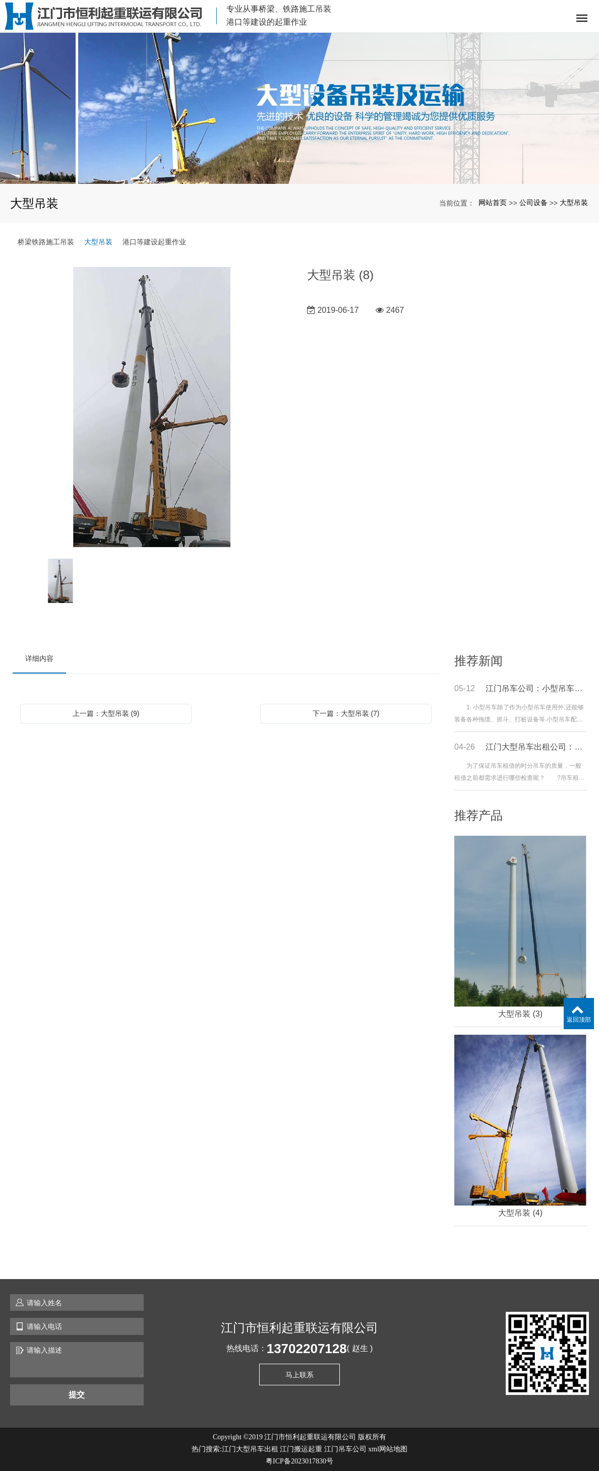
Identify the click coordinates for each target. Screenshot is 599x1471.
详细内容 (39, 658)
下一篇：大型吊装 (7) (346, 713)
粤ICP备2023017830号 (299, 1461)
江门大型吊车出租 (250, 1449)
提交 (77, 1394)
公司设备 (533, 202)
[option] (152, 408)
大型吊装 (574, 202)
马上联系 (299, 1375)
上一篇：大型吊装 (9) (106, 713)
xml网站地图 (387, 1449)
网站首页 (492, 202)
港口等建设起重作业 (154, 242)
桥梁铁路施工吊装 (46, 242)
